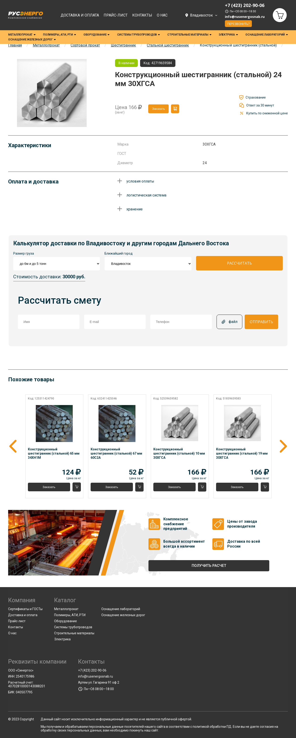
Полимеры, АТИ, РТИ (59, 34)
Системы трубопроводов (138, 34)
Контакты (142, 15)
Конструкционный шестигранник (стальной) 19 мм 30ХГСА (241, 453)
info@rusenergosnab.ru (245, 16)
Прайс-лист (116, 15)
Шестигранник (123, 45)
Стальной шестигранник (168, 45)
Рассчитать (239, 263)
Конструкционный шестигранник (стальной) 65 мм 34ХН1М (54, 453)
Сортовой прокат (85, 45)
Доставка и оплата (80, 15)
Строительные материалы (189, 34)
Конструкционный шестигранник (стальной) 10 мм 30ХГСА (179, 453)
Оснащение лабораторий (266, 34)
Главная (15, 45)
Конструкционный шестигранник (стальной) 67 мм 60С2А (116, 453)
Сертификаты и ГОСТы (25, 609)
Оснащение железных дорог (32, 39)
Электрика (228, 34)
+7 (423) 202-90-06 (92, 670)
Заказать (158, 108)
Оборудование (96, 34)
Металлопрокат (22, 34)
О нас (162, 15)
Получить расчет (209, 565)
